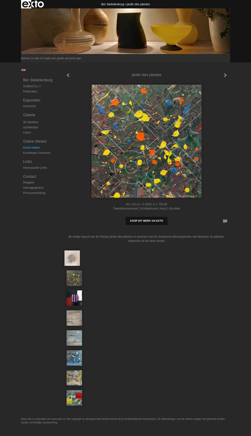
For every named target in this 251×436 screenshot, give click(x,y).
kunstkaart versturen (37, 152)
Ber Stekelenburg (112, 4)
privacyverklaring (34, 193)
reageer (29, 182)
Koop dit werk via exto (146, 220)
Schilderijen (30, 127)
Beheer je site (30, 58)
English (23, 70)
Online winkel (35, 141)
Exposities (31, 100)
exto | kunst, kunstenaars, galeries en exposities (33, 4)
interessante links (35, 167)
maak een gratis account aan (62, 58)
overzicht (29, 106)
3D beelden (31, 122)
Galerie (29, 115)
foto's (27, 132)
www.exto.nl (58, 419)
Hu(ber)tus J (32, 86)
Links (27, 161)
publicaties (30, 91)
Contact (29, 176)
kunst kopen (31, 147)
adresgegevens (33, 187)
